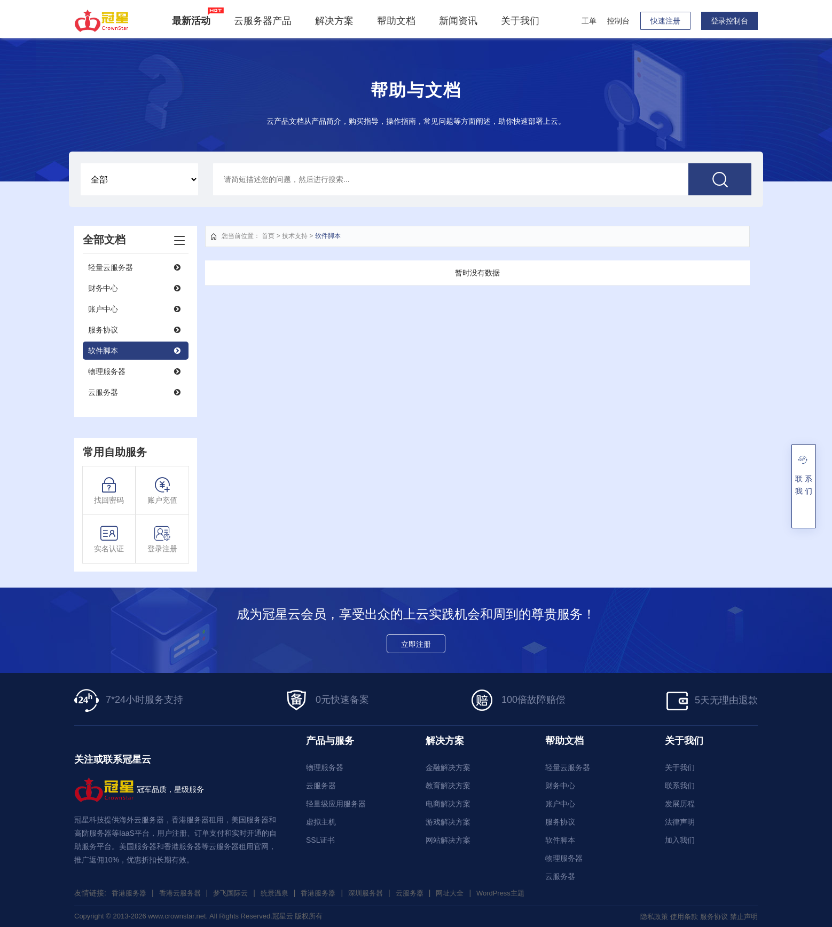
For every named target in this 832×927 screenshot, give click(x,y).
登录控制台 (729, 21)
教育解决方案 (448, 785)
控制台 (618, 21)
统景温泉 (284, 893)
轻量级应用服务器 (336, 803)
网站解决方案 (448, 840)
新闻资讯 (461, 20)
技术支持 (295, 236)
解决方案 (337, 20)
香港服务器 (130, 893)
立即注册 (416, 644)
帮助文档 (399, 20)
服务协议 (103, 330)
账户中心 (103, 309)
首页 (268, 236)
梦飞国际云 (237, 893)
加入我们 (680, 840)
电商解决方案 (448, 803)
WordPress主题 (522, 893)
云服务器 (103, 392)
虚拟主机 (321, 822)
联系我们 (680, 785)
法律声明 (680, 822)
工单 (589, 21)
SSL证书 (320, 840)
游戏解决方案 (448, 822)
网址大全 (469, 893)
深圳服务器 (380, 893)
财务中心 (103, 288)
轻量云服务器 (110, 267)
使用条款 (679, 916)
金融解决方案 (448, 767)
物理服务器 (106, 371)
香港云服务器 (184, 893)
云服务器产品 (265, 20)
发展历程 (680, 803)
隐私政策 (647, 916)
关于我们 (523, 20)
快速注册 (665, 21)
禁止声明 (743, 916)
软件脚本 (103, 350)
